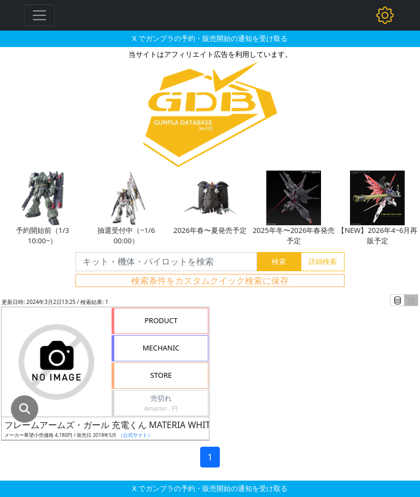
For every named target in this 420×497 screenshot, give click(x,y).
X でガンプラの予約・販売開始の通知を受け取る (210, 38)
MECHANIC (161, 348)
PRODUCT (161, 320)
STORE (161, 375)
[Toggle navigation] (39, 15)
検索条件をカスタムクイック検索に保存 (210, 280)
